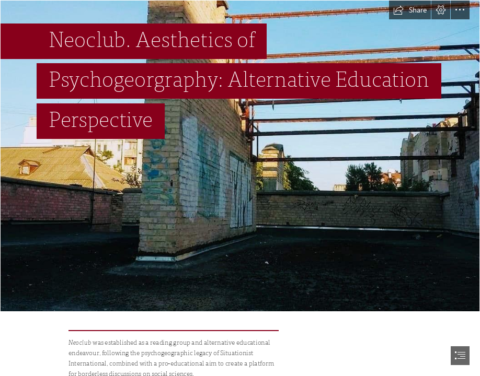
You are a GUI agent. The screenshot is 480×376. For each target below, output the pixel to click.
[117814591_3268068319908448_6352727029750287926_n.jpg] (240, 156)
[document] (240, 188)
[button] (410, 10)
